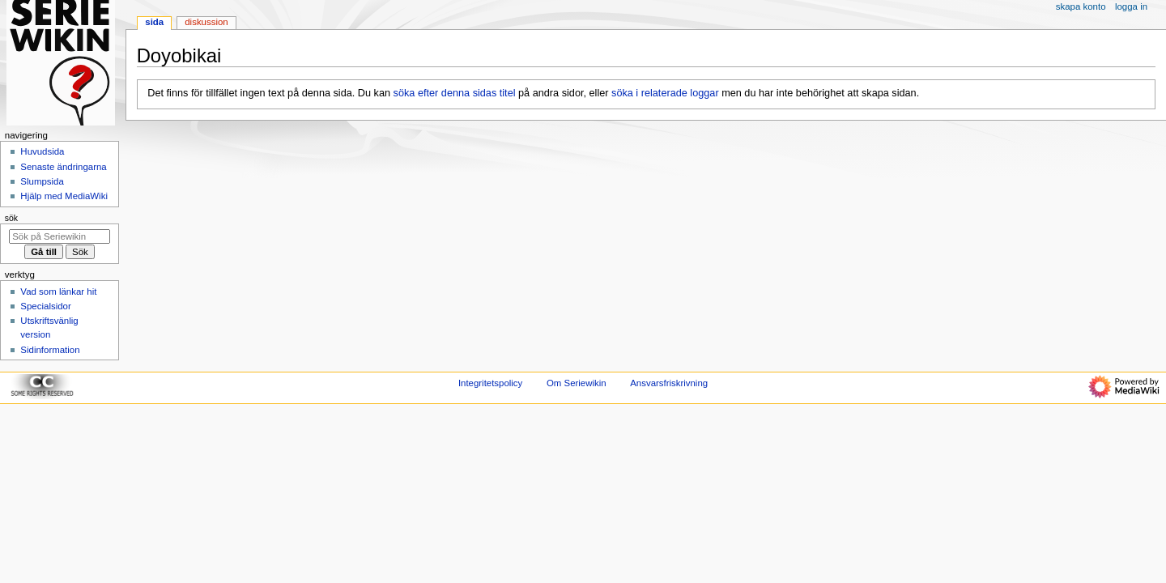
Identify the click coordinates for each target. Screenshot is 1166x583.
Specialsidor (45, 306)
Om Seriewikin (576, 383)
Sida (154, 22)
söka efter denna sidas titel (455, 93)
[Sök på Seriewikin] (59, 236)
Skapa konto (1081, 6)
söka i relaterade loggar (665, 93)
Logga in (1131, 6)
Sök (11, 218)
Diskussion (206, 22)
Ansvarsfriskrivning (669, 383)
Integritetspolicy (490, 383)
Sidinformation (49, 350)
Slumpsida (41, 181)
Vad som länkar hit (58, 291)
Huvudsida (42, 151)
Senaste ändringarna (63, 167)
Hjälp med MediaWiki (64, 196)
